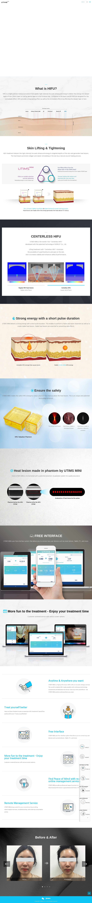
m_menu (89, 2)
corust (5, 2)
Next (85, 864)
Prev (7, 864)
